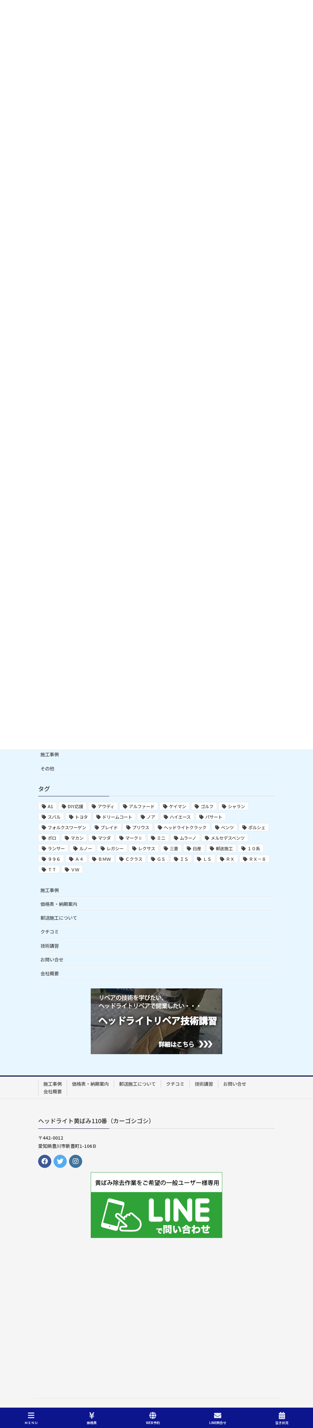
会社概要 (49, 973)
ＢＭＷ (104, 859)
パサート (213, 817)
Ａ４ (79, 859)
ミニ (161, 838)
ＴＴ (52, 869)
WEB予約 (153, 1418)
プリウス (140, 827)
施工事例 (49, 754)
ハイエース (180, 817)
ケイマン (177, 806)
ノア (151, 817)
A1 (50, 806)
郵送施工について (58, 917)
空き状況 (281, 1418)
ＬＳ (207, 859)
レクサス (146, 848)
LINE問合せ (217, 1418)
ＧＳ (161, 859)
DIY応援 (75, 806)
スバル (54, 817)
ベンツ (227, 827)
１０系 (253, 848)
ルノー (85, 848)
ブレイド (109, 827)
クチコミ (49, 931)
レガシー (115, 848)
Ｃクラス (133, 859)
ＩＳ (184, 859)
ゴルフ (207, 806)
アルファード (142, 806)
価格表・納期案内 (58, 904)
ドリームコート (117, 817)
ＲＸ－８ (257, 859)
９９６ (54, 859)
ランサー (56, 848)
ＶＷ (75, 869)
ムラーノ (188, 838)
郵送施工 (224, 848)
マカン (77, 838)
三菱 (174, 848)
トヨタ (81, 817)
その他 (47, 768)
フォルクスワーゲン (67, 827)
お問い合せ (51, 959)
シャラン (236, 806)
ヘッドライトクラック (185, 827)
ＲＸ (230, 859)
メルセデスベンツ (228, 838)
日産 (197, 848)
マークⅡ (133, 838)
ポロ (52, 838)
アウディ (106, 806)
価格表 (92, 1418)
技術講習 (49, 945)
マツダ (104, 838)
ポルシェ (256, 827)
